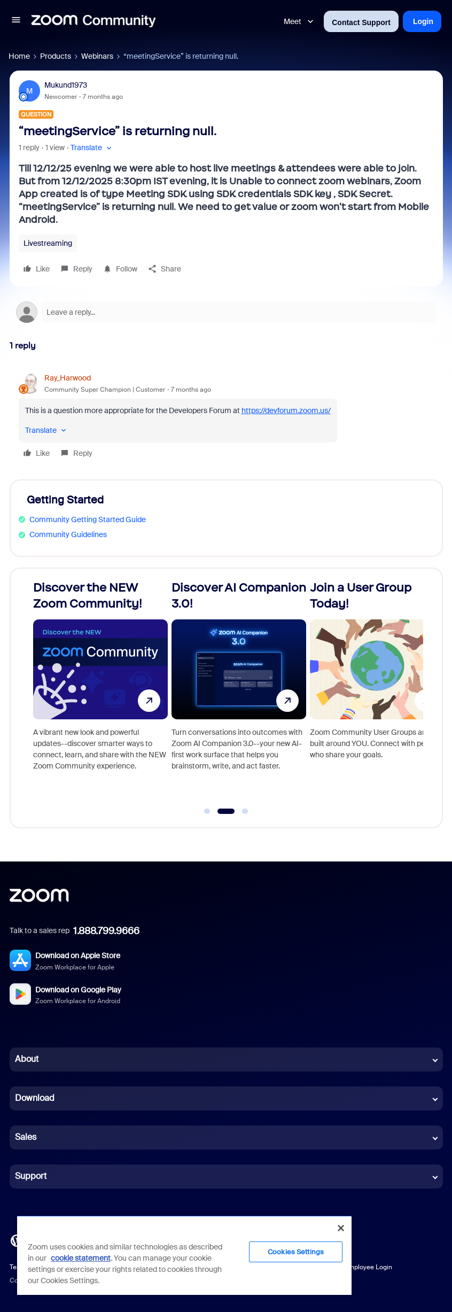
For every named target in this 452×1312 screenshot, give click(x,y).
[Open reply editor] (226, 312)
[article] (226, 417)
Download (34, 1098)
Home (19, 56)
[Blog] (17, 1239)
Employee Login (368, 1267)
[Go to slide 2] (225, 811)
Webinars (97, 56)
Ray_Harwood (67, 378)
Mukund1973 (65, 85)
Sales (25, 1137)
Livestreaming (48, 243)
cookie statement (81, 1258)
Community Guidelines (68, 534)
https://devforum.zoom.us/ (286, 410)
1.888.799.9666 (106, 931)
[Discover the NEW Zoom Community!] (100, 693)
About (26, 1059)
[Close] (341, 1228)
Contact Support (361, 22)
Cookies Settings (296, 1251)
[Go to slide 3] (245, 811)
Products (55, 56)
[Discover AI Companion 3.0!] (239, 693)
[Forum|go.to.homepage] (93, 21)
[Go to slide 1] (207, 811)
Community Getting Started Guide (87, 519)
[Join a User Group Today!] (377, 693)
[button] (16, 21)
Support (30, 1176)
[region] (184, 1255)
